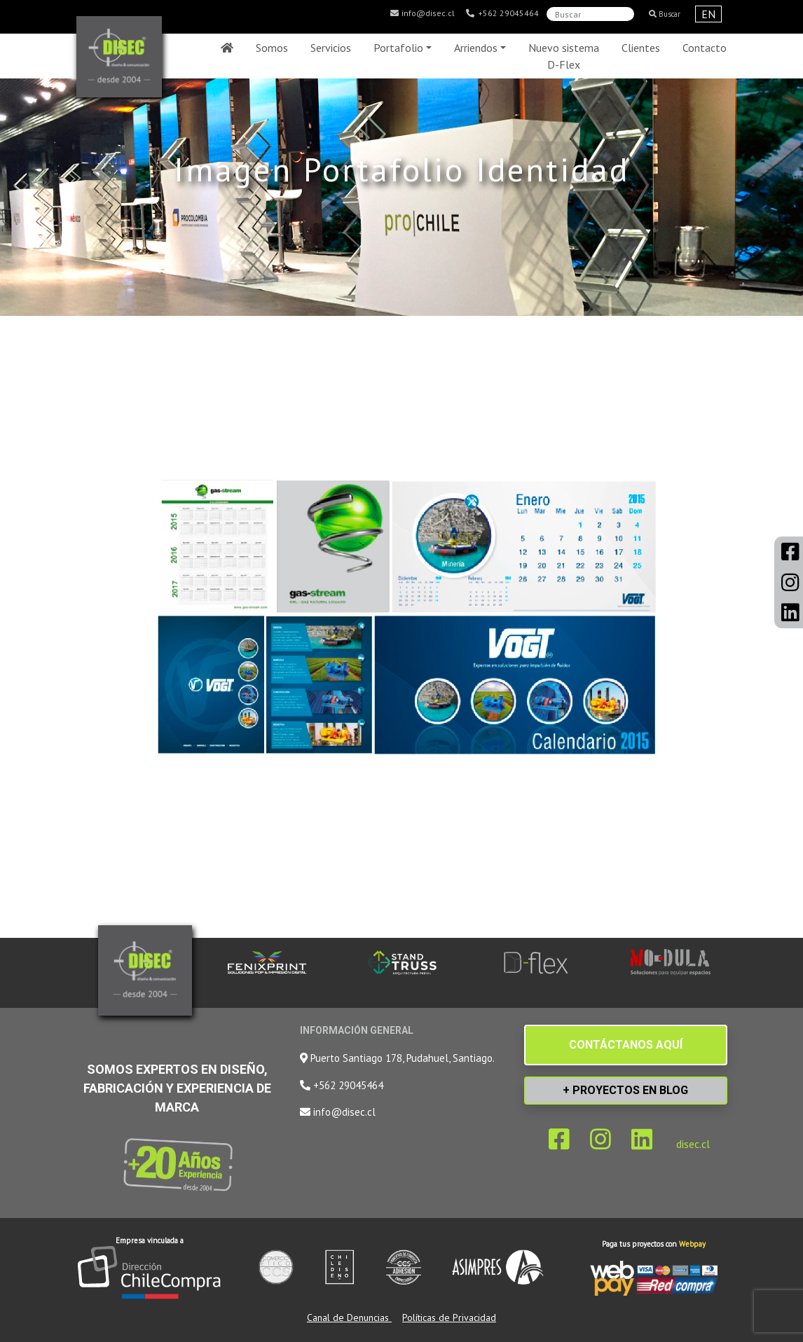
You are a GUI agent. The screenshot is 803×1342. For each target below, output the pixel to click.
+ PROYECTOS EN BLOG (625, 1090)
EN (708, 14)
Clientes (641, 48)
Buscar (664, 14)
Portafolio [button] (398, 48)
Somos (272, 48)
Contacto (704, 48)
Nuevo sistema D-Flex (563, 56)
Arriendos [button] (475, 48)
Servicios (330, 48)
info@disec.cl (422, 13)
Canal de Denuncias (349, 1317)
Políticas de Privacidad (449, 1317)
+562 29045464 (502, 13)
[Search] (590, 14)
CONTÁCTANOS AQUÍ (625, 1044)
